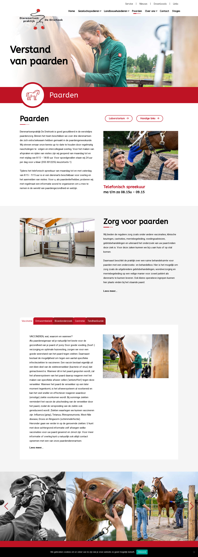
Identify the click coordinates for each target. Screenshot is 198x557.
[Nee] (194, 552)
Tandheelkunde (96, 321)
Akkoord (142, 552)
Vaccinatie (27, 321)
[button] (6, 506)
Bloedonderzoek (63, 321)
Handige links (147, 118)
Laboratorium (117, 118)
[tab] (27, 321)
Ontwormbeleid (43, 321)
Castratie (80, 321)
